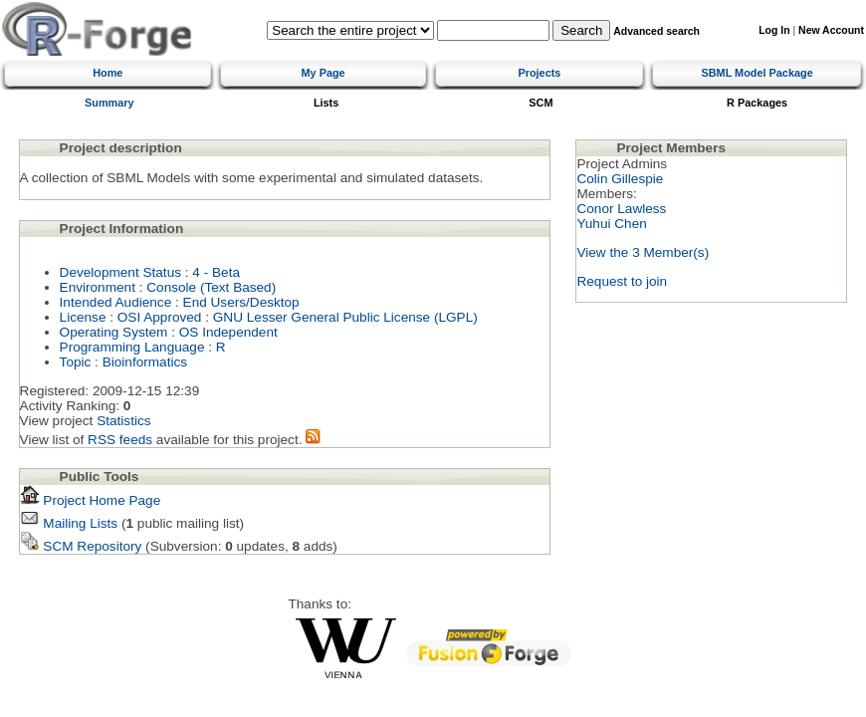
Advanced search (656, 31)
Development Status (120, 272)
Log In (773, 30)
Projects (539, 73)
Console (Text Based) (211, 287)
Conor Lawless (621, 208)
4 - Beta (216, 272)
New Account (831, 30)
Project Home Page (90, 500)
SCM (540, 103)
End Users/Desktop (241, 302)
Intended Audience (116, 302)
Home (107, 73)
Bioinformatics (145, 362)
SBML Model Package (756, 73)
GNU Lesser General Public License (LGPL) (345, 317)
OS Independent (228, 332)
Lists (326, 103)
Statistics (123, 420)
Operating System (114, 332)
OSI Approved (159, 317)
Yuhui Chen (611, 223)
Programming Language (132, 347)
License (83, 317)
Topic (76, 362)
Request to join (621, 281)
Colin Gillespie (619, 178)
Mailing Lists (69, 523)
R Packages (757, 103)
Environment (97, 287)
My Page (323, 73)
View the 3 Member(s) (642, 252)
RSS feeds (120, 439)
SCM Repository (81, 546)
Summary (109, 103)
